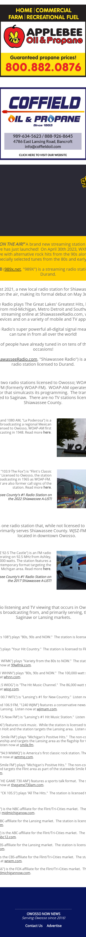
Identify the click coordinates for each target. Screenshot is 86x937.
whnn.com (12, 677)
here (47, 432)
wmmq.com (23, 757)
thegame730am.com (27, 785)
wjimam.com (47, 709)
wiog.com (11, 689)
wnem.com (13, 861)
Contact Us (34, 925)
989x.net (13, 269)
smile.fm (26, 745)
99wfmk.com (21, 665)
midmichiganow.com (18, 813)
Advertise (54, 925)
